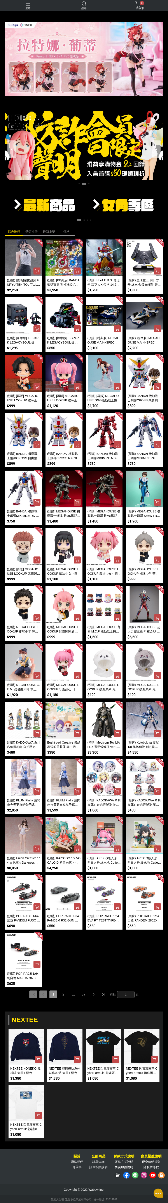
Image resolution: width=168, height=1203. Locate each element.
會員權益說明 (151, 1156)
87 (84, 994)
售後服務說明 (124, 1167)
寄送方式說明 (124, 1161)
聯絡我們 (77, 1161)
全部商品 (98, 1156)
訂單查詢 (98, 1161)
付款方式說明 (124, 1156)
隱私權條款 (151, 1167)
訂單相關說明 (98, 1167)
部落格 (77, 1167)
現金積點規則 (151, 1161)
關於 (77, 1156)
